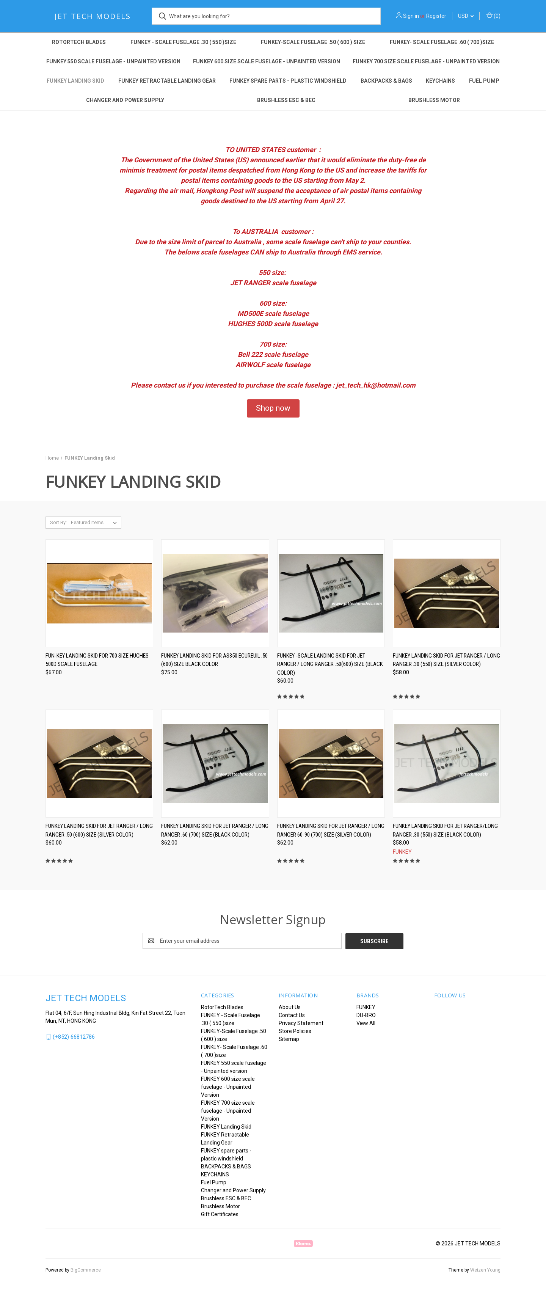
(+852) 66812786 (74, 1036)
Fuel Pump (484, 81)
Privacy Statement (301, 1023)
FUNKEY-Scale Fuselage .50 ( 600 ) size (313, 42)
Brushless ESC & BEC (286, 100)
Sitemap (289, 1039)
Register (436, 16)
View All (365, 1023)
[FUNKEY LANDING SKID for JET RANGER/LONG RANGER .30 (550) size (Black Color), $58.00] (446, 763)
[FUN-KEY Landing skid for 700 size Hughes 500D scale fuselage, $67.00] (99, 593)
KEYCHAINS (440, 81)
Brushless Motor (434, 100)
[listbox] (95, 522)
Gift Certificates (219, 1214)
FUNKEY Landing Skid (75, 81)
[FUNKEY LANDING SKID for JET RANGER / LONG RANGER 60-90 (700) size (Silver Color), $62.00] (331, 763)
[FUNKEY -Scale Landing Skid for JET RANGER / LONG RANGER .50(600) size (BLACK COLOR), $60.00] (331, 593)
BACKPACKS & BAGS (386, 81)
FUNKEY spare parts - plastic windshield (288, 81)
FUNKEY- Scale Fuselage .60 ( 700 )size (442, 42)
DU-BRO (366, 1015)
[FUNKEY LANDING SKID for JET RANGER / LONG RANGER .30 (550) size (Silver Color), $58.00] (446, 593)
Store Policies (295, 1031)
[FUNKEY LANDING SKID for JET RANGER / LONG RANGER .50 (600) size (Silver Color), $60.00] (99, 763)
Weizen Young (485, 1269)
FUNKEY (365, 1007)
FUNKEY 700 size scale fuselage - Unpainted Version (426, 61)
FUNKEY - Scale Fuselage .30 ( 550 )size (183, 42)
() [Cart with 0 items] (493, 15)
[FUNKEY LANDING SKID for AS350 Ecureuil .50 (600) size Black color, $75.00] (215, 593)
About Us (290, 1007)
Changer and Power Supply (125, 100)
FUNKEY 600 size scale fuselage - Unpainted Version (266, 61)
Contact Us (292, 1015)
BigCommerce (86, 1269)
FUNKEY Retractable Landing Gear (167, 81)
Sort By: (58, 522)
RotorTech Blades (79, 42)
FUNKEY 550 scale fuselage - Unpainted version (113, 61)
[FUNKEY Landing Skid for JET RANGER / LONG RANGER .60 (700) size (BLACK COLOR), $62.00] (215, 763)
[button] (273, 408)
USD (466, 16)
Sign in (411, 16)
